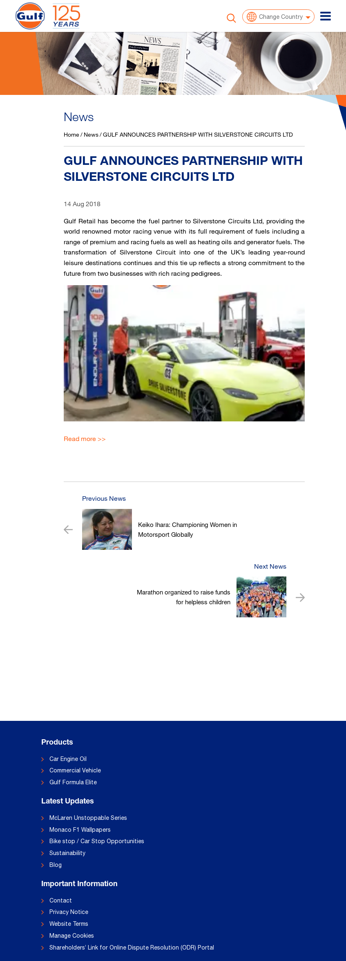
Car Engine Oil (68, 759)
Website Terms (68, 923)
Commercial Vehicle (75, 770)
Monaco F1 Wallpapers (80, 829)
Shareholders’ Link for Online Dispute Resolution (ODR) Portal (131, 947)
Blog (55, 865)
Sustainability (67, 853)
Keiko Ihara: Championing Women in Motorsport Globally (187, 529)
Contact (60, 900)
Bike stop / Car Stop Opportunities (96, 841)
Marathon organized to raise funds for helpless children (183, 596)
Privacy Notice (68, 912)
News (91, 134)
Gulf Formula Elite (73, 782)
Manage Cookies (71, 935)
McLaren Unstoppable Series (88, 818)
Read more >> (85, 438)
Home (71, 134)
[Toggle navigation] (325, 16)
